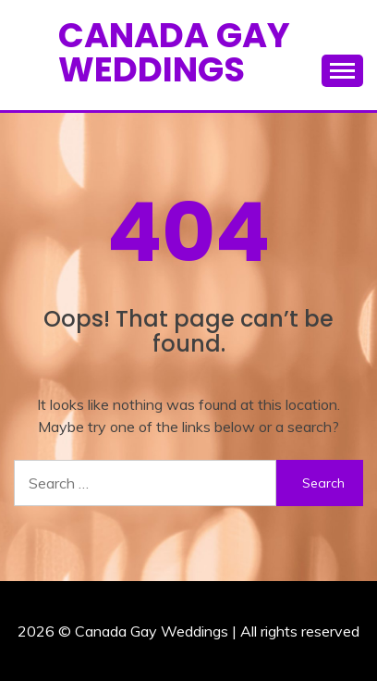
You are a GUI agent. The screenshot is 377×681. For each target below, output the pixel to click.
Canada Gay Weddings (174, 52)
